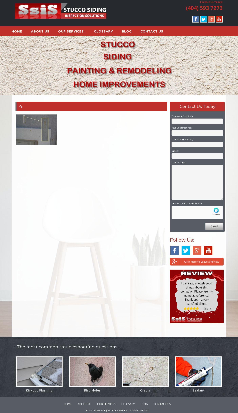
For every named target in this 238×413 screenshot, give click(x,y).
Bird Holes (92, 391)
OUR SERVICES (75, 32)
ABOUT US (44, 32)
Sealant (199, 391)
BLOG (131, 32)
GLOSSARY (107, 32)
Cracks (145, 391)
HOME (21, 32)
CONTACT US (156, 32)
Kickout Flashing (39, 391)
